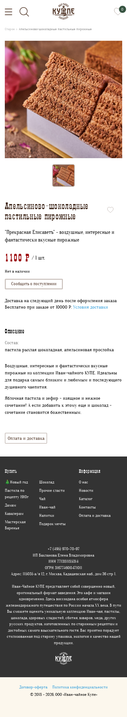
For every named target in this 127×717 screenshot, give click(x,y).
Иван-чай (47, 507)
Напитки (46, 515)
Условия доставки (90, 307)
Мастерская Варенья (15, 525)
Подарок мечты (52, 523)
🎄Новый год (16, 482)
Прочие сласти (52, 490)
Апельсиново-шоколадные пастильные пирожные (55, 29)
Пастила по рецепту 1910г (17, 493)
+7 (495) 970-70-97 (64, 548)
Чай (42, 498)
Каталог (85, 498)
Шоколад (46, 482)
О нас (83, 482)
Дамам (10, 505)
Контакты (87, 507)
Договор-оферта (33, 687)
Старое (10, 29)
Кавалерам (14, 513)
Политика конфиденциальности (80, 687)
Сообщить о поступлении (33, 283)
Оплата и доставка (26, 438)
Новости (86, 490)
